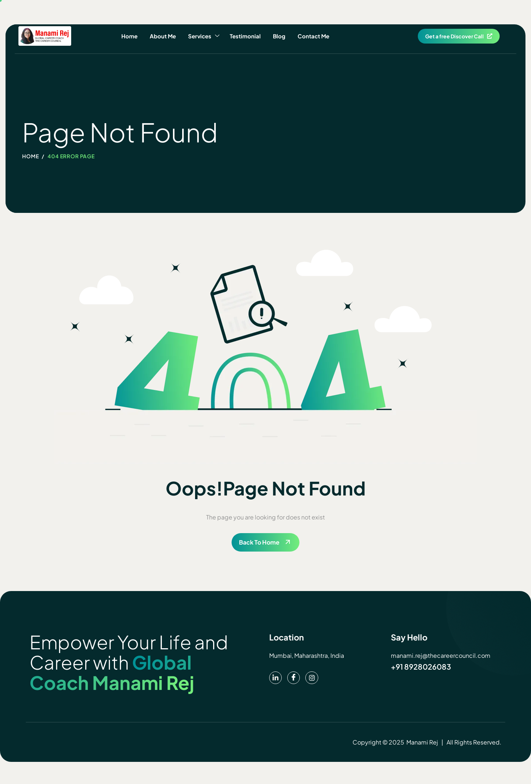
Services (204, 36)
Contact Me (310, 35)
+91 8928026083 (421, 666)
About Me (164, 35)
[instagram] (313, 678)
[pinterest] (275, 678)
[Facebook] (294, 678)
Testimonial (244, 35)
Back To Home (259, 542)
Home (132, 35)
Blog (277, 35)
